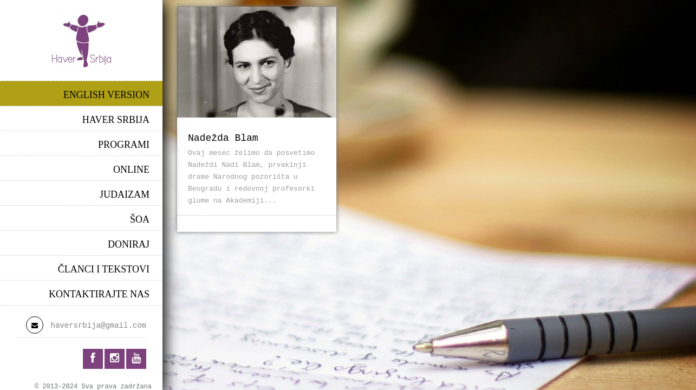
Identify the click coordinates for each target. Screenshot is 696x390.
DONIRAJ (128, 244)
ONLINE (131, 169)
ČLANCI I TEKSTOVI (103, 269)
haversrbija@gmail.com (98, 325)
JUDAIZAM (124, 194)
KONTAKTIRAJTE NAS (99, 294)
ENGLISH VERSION (106, 94)
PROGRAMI (123, 144)
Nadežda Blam (223, 138)
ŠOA (139, 219)
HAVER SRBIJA (115, 119)
